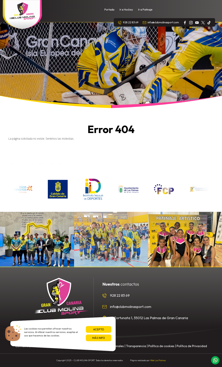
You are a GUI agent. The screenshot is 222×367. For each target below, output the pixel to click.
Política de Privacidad (192, 346)
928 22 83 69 (128, 22)
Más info (98, 338)
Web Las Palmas (158, 360)
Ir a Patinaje (145, 9)
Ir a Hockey (126, 9)
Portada (109, 9)
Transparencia (136, 346)
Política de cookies (161, 346)
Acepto (98, 329)
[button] (215, 360)
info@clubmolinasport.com (161, 22)
